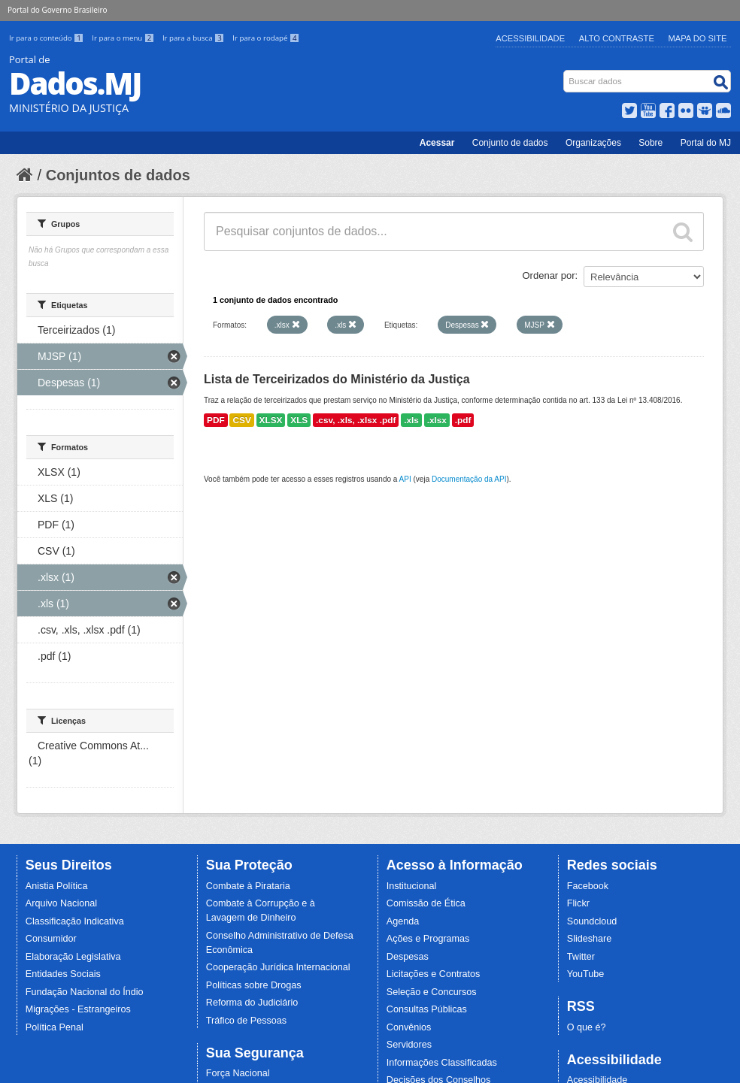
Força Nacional (238, 1073)
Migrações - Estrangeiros (78, 1009)
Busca (565, 73)
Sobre (650, 143)
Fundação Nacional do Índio (85, 992)
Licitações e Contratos (434, 974)
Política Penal (54, 1027)
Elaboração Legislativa (73, 956)
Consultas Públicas (427, 1009)
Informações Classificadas (442, 1062)
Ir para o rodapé (265, 38)
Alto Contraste (616, 38)
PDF (216, 420)
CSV (241, 420)
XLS (299, 420)
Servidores (409, 1044)
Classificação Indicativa (75, 921)
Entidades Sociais (63, 974)
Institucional (412, 886)
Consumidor (51, 938)
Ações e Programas (428, 938)
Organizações (593, 143)
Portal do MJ (706, 143)
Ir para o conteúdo (47, 38)
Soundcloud (592, 921)
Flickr (578, 903)
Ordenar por (549, 275)
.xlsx (437, 420)
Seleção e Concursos (432, 992)
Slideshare (589, 938)
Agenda (403, 921)
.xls (411, 420)
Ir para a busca (194, 38)
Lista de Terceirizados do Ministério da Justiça (337, 379)
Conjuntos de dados (118, 175)
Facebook (587, 886)
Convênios (409, 1027)
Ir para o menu (124, 38)
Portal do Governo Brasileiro (57, 10)
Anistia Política (57, 886)
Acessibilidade (530, 38)
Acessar (437, 143)
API (405, 479)
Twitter (581, 956)
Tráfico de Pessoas (246, 1020)
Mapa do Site (698, 38)
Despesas (408, 956)
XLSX (271, 420)
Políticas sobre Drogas (254, 985)
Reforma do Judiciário (252, 1002)
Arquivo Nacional (61, 903)
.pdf (463, 420)
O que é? (586, 1027)
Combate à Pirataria (248, 886)
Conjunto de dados (510, 143)
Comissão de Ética (426, 903)
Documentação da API (469, 479)
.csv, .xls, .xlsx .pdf (356, 420)
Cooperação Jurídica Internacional (278, 967)
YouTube (586, 974)
